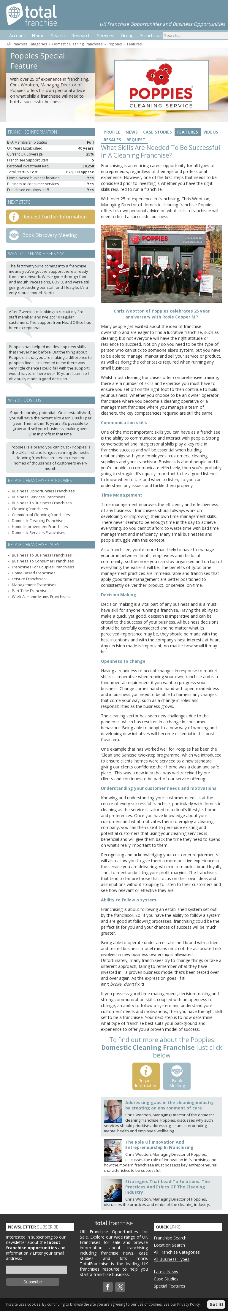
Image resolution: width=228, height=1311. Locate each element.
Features (134, 44)
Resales (112, 139)
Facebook (108, 1287)
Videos (210, 132)
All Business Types (171, 1259)
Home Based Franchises (34, 573)
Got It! (216, 1304)
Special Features (169, 1286)
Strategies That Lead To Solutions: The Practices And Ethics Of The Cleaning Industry (167, 1187)
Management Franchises (34, 584)
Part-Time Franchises (31, 590)
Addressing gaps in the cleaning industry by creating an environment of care (169, 1105)
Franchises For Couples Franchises (43, 567)
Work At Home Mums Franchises (41, 596)
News (132, 132)
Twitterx (120, 1287)
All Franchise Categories (27, 44)
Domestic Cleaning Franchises (77, 44)
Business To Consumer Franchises (43, 561)
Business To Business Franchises (42, 502)
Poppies (115, 44)
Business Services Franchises (38, 497)
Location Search (169, 1245)
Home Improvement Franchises (40, 526)
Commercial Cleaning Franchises (41, 514)
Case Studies (157, 132)
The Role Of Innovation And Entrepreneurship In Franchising (159, 1144)
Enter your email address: (35, 1255)
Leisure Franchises (29, 578)
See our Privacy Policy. (182, 1304)
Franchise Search (170, 1238)
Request (135, 139)
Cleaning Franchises (30, 508)
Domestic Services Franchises (38, 532)
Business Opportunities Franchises (43, 491)
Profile (112, 132)
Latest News (166, 1271)
